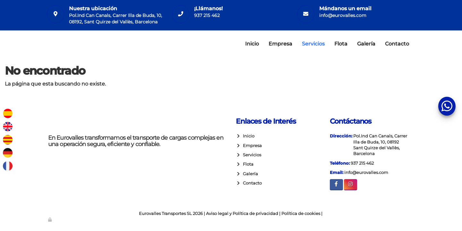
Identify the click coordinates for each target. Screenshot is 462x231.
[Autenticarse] (50, 219)
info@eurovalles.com (342, 15)
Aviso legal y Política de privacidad (242, 213)
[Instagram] (350, 184)
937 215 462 (207, 15)
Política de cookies (300, 213)
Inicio (252, 44)
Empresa (280, 44)
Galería (366, 44)
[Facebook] (336, 184)
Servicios (313, 44)
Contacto (397, 44)
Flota (340, 44)
